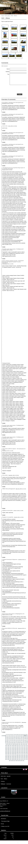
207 (10, 759)
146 (8, 750)
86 (14, 742)
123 (24, 746)
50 (19, 738)
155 (6, 752)
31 (9, 737)
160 (17, 752)
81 (5, 742)
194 (26, 756)
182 (22, 755)
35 (16, 737)
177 (10, 755)
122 (22, 746)
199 (15, 757)
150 (17, 750)
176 (8, 755)
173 (24, 753)
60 (14, 740)
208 (13, 759)
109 (15, 745)
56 (7, 740)
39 (23, 737)
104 (26, 744)
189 (15, 756)
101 (19, 744)
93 (26, 742)
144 (26, 749)
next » (25, 735)
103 (24, 744)
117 (10, 746)
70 (9, 741)
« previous (3, 735)
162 (22, 752)
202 (22, 757)
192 (22, 756)
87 (16, 742)
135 (6, 749)
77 (21, 741)
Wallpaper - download (6, 784)
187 (10, 756)
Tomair (2, 823)
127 (10, 748)
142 (22, 749)
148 (13, 750)
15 (26, 734)
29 (5, 737)
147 (10, 750)
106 (8, 745)
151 (20, 750)
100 (17, 744)
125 (6, 748)
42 (5, 738)
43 (7, 738)
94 (6, 744)
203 (24, 757)
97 (11, 744)
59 (12, 740)
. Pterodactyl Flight (5, 821)
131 (20, 748)
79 (25, 741)
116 (8, 746)
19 (10, 735)
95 (7, 744)
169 (15, 753)
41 (26, 737)
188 (13, 756)
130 (17, 748)
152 (22, 750)
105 (6, 745)
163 (24, 752)
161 (20, 752)
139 (15, 749)
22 (16, 735)
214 (26, 759)
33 (12, 737)
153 (24, 750)
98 (13, 744)
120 (17, 746)
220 (21, 760)
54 (26, 738)
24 (19, 735)
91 (23, 742)
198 (13, 757)
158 (13, 752)
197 (10, 757)
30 (7, 737)
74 (16, 741)
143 (24, 749)
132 (22, 748)
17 (7, 735)
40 (25, 737)
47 (14, 738)
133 (24, 748)
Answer (3, 112)
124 (26, 746)
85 (12, 742)
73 (14, 741)
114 (26, 745)
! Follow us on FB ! (5, 826)
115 (6, 746)
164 (26, 752)
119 (15, 746)
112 (22, 745)
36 (18, 737)
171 (20, 753)
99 (15, 744)
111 (20, 745)
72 (12, 741)
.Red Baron (3, 818)
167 (10, 753)
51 (21, 738)
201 (20, 757)
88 (18, 742)
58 (10, 740)
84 (10, 742)
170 (17, 753)
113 (24, 745)
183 (24, 755)
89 (19, 742)
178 (13, 755)
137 (10, 749)
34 (14, 737)
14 (24, 734)
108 (13, 745)
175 (6, 755)
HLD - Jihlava (4, 778)
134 (26, 748)
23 (18, 735)
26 (23, 735)
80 (26, 741)
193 (24, 756)
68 (5, 741)
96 (9, 744)
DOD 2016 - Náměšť (5, 776)
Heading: (7, 71)
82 (7, 742)
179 (15, 755)
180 (17, 755)
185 (6, 756)
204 (26, 757)
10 (17, 734)
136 (8, 749)
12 (21, 734)
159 (15, 752)
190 (17, 756)
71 (10, 741)
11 (19, 734)
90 (21, 742)
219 (19, 760)
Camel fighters (8, 2)
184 (26, 755)
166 (8, 753)
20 (12, 735)
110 (17, 745)
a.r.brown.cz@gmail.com (5, 811)
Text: (8, 74)
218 (16, 760)
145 (6, 750)
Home (2, 15)
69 (7, 741)
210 (17, 759)
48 (16, 738)
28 (26, 735)
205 (6, 759)
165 (6, 753)
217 (14, 760)
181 (20, 755)
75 (18, 741)
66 (25, 740)
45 (10, 738)
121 (20, 746)
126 (8, 748)
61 (16, 740)
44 (9, 738)
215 (9, 760)
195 (6, 757)
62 (18, 740)
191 (20, 756)
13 (22, 734)
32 (10, 737)
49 (18, 738)
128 (13, 748)
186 (8, 756)
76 (19, 741)
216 (12, 760)
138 (13, 749)
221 (23, 760)
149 (15, 750)
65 (23, 740)
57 (9, 740)
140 (17, 749)
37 (19, 737)
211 (20, 759)
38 (21, 737)
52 (23, 738)
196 (8, 757)
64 (21, 740)
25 (21, 735)
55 (5, 740)
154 (26, 750)
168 (13, 753)
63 (19, 740)
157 (10, 752)
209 (15, 759)
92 (25, 742)
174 (26, 753)
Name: (8, 68)
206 (8, 759)
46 (12, 738)
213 (24, 759)
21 (14, 735)
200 (17, 757)
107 (10, 745)
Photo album (7, 15)
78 (23, 741)
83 (9, 742)
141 (20, 749)
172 (22, 753)
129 (15, 748)
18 (9, 735)
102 (21, 744)
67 (26, 740)
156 (8, 752)
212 (22, 759)
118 (13, 746)
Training (3, 781)
